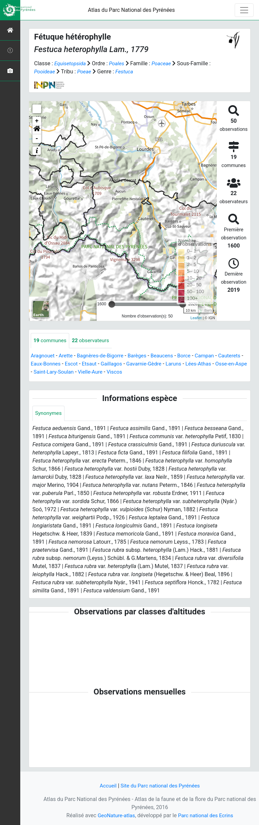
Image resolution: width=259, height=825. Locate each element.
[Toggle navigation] (244, 10)
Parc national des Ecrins (206, 815)
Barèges (141, 356)
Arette (67, 356)
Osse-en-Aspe (50, 372)
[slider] (111, 304)
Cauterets (42, 364)
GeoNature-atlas (115, 815)
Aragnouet (43, 356)
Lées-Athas (232, 364)
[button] (36, 129)
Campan (211, 356)
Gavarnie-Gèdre (175, 364)
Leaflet (196, 318)
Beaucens (167, 356)
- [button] (37, 139)
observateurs (92, 340)
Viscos (155, 372)
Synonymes (49, 413)
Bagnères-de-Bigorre (103, 356)
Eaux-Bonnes (73, 364)
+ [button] (37, 121)
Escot (100, 364)
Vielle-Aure (130, 372)
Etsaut (119, 364)
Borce (190, 356)
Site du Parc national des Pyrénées (160, 785)
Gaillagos (142, 364)
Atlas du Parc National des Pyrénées (131, 10)
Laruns (206, 364)
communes (50, 340)
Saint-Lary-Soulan (92, 372)
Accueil (106, 785)
